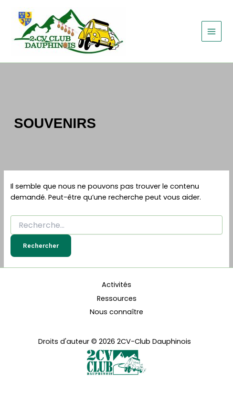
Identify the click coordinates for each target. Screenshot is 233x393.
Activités (116, 284)
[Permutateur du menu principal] (211, 31)
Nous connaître (116, 312)
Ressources (117, 298)
